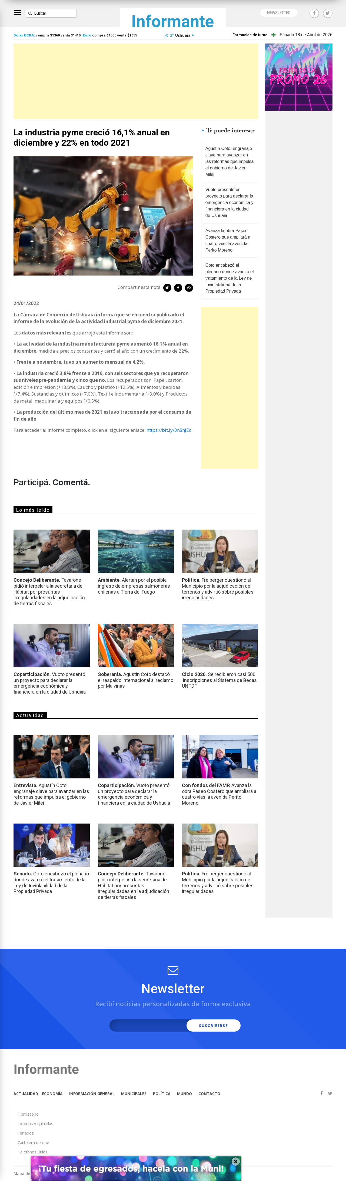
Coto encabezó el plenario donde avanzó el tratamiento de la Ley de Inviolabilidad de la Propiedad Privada (229, 278)
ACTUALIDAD (26, 1093)
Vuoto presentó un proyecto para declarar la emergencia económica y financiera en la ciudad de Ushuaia (229, 202)
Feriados (26, 1133)
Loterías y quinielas (35, 1123)
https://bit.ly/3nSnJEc (169, 430)
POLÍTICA (162, 1093)
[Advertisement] (136, 81)
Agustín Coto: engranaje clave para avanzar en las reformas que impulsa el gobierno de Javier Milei (229, 161)
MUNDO (184, 1093)
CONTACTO (209, 1093)
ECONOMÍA (52, 1093)
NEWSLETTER (279, 13)
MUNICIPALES (134, 1093)
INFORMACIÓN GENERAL (92, 1093)
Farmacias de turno (250, 35)
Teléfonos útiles (33, 1152)
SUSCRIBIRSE (213, 1025)
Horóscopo (28, 1114)
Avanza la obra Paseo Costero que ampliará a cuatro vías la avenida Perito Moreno (227, 240)
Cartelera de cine (33, 1142)
